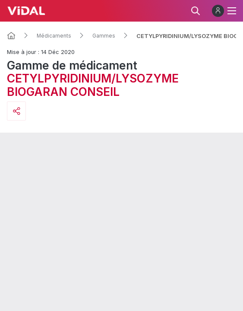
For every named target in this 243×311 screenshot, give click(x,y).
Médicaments (54, 36)
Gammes (103, 36)
